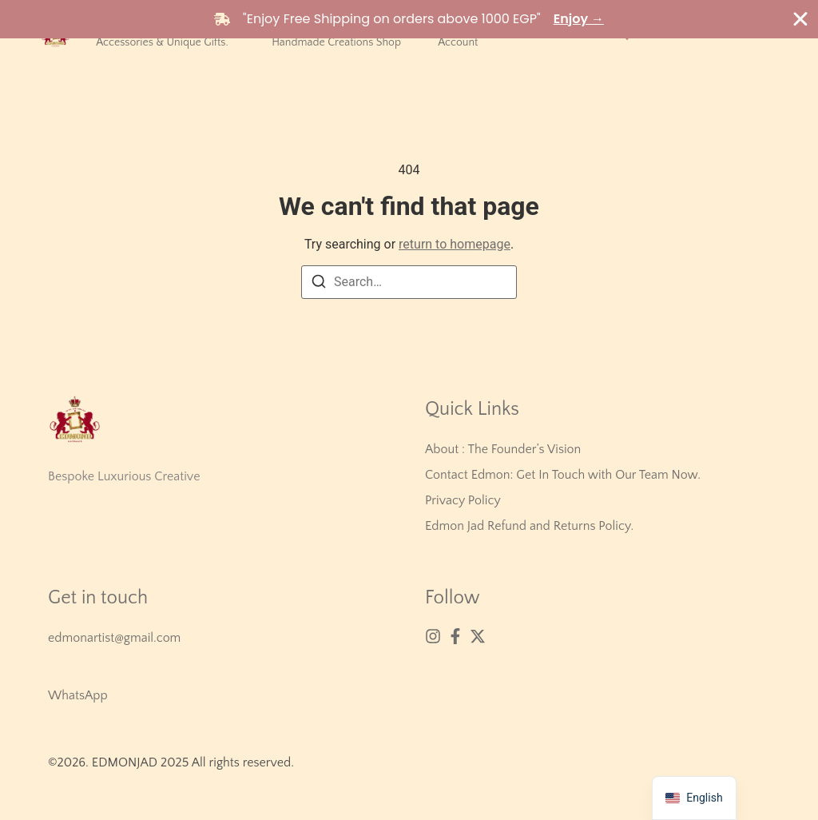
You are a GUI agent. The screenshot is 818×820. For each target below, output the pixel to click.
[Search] (319, 284)
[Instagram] (433, 636)
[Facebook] (455, 636)
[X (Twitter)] (478, 636)
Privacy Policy (463, 500)
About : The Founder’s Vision (503, 449)
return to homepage (454, 244)
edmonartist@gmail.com (114, 638)
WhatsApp (78, 695)
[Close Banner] (800, 19)
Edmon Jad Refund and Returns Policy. (529, 526)
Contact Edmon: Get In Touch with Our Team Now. (563, 475)
